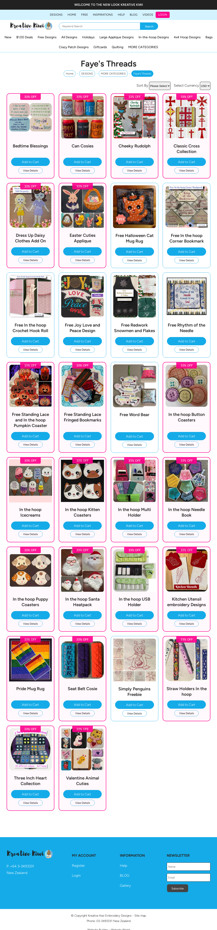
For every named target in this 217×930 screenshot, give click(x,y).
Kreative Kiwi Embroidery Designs (110, 915)
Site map (140, 915)
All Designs (69, 37)
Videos (147, 14)
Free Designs (47, 37)
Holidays (88, 37)
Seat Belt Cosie (82, 688)
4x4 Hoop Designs (187, 37)
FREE (84, 14)
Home (72, 14)
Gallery (125, 885)
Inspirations (103, 14)
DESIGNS (56, 14)
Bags (208, 37)
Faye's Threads (142, 73)
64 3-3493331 (23, 866)
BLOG (134, 14)
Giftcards (100, 47)
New (8, 37)
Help (123, 865)
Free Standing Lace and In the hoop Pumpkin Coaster (30, 420)
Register (78, 865)
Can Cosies (82, 145)
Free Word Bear (134, 414)
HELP (121, 14)
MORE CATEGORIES (143, 47)
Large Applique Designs (116, 37)
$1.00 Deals (24, 37)
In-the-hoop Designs (154, 37)
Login (162, 14)
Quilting (117, 47)
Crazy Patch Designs (74, 47)
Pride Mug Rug (30, 688)
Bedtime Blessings (30, 145)
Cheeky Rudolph (134, 145)
